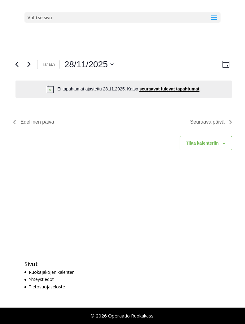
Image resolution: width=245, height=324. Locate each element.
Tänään (48, 64)
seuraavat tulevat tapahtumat (169, 88)
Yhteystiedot (41, 279)
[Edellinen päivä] (16, 64)
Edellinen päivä (33, 122)
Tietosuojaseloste (47, 287)
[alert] (123, 89)
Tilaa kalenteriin (202, 143)
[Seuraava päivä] (29, 64)
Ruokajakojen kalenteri (52, 272)
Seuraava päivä (211, 122)
